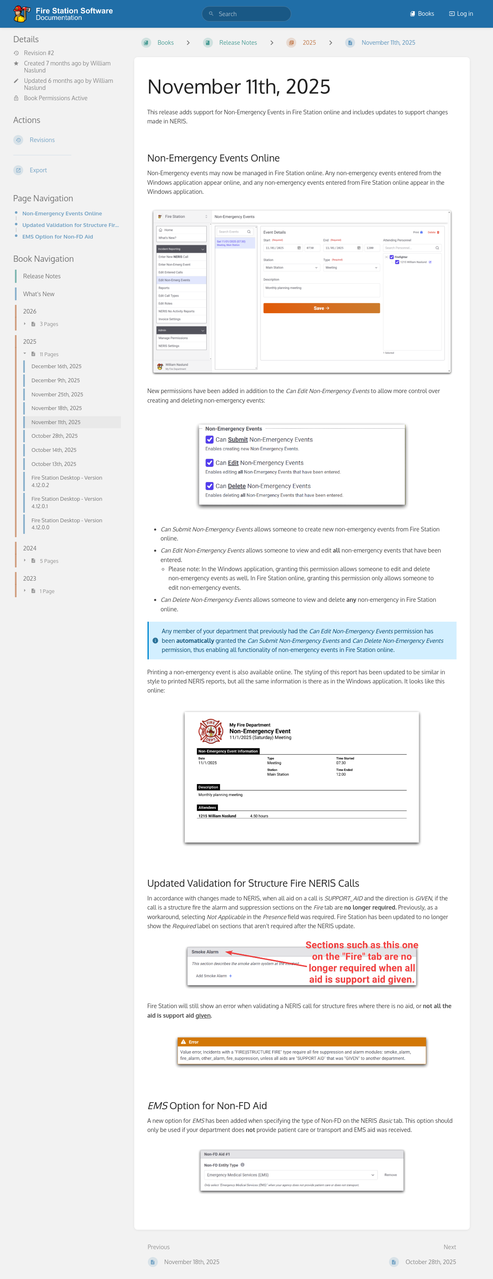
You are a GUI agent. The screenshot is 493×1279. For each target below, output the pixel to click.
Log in (461, 13)
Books (422, 13)
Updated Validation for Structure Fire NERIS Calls (71, 224)
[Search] (211, 13)
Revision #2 (33, 53)
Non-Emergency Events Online (62, 213)
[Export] (67, 170)
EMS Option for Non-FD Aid (57, 236)
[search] (246, 14)
